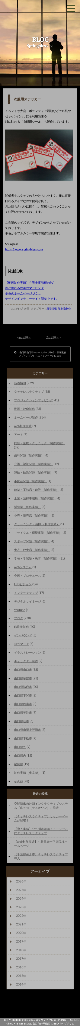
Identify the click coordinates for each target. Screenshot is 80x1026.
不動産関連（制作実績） (30, 482)
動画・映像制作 (24, 410)
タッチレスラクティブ (29, 392)
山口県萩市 (21, 722)
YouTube (19, 611)
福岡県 (18, 765)
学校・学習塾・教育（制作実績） (36, 559)
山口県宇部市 (23, 679)
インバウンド (23, 636)
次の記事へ (52, 338)
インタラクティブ (26, 594)
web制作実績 (23, 427)
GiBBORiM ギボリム (62, 1023)
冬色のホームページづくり (23, 294)
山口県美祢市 (23, 713)
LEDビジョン (23, 585)
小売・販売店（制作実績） (32, 516)
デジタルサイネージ (27, 602)
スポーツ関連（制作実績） (32, 542)
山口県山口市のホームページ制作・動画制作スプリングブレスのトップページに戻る (40, 355)
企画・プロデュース (27, 576)
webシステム (23, 568)
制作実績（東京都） (27, 773)
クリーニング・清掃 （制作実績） (37, 525)
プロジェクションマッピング (33, 401)
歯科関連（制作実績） (29, 456)
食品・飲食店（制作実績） (32, 551)
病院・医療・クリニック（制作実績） (39, 444)
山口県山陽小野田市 (27, 731)
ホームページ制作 (26, 418)
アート (18, 435)
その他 (18, 782)
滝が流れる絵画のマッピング (24, 289)
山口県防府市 (23, 688)
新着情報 (52, 309)
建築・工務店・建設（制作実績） (36, 490)
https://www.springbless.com (24, 250)
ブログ (18, 619)
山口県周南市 (23, 705)
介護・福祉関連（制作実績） (33, 465)
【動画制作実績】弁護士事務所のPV (29, 283)
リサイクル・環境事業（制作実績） (38, 533)
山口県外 (20, 748)
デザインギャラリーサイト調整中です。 (32, 299)
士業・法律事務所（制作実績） (35, 499)
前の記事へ (24, 338)
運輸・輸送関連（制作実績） (33, 473)
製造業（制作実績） (27, 508)
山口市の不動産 (41, 1023)
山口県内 (20, 756)
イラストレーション (27, 653)
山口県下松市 (23, 739)
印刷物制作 (64, 309)
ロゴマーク (21, 645)
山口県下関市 (23, 696)
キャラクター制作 (26, 662)
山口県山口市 (23, 670)
